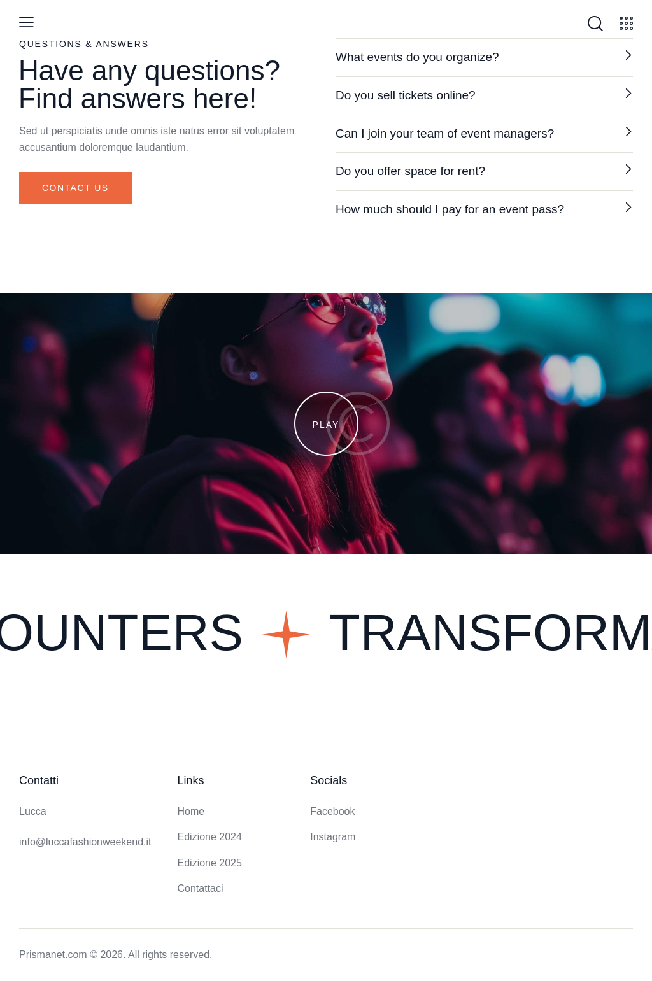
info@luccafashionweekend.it (85, 841)
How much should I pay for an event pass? (450, 209)
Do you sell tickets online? (406, 95)
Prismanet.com (53, 954)
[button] (484, 58)
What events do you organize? (417, 57)
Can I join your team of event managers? (445, 133)
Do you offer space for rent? (410, 171)
